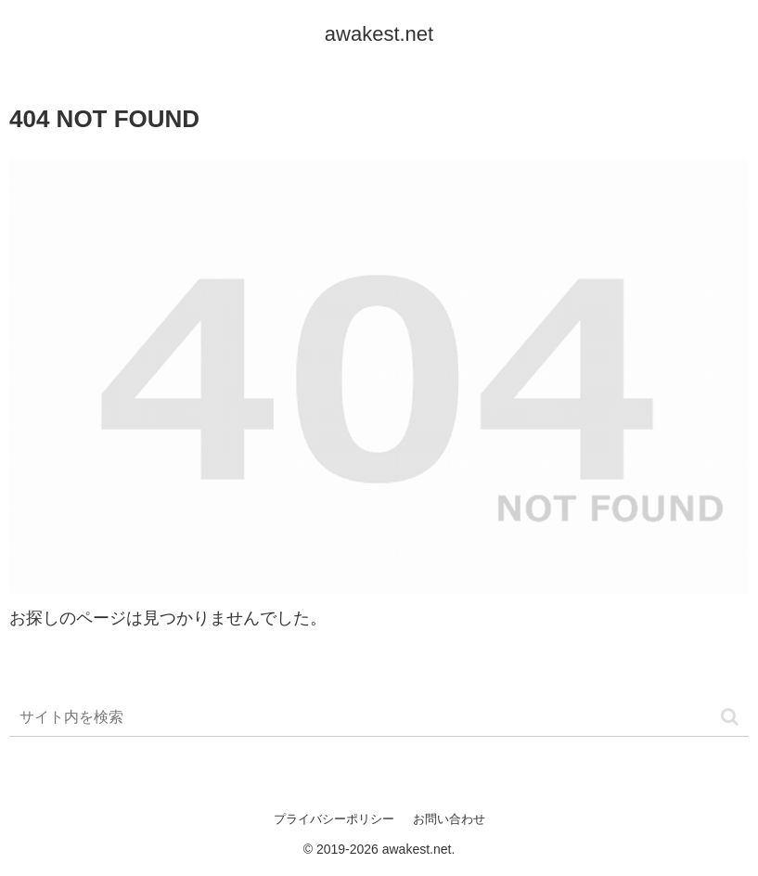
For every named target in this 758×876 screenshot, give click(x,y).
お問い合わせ (449, 819)
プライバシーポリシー (334, 819)
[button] (729, 717)
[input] (379, 718)
